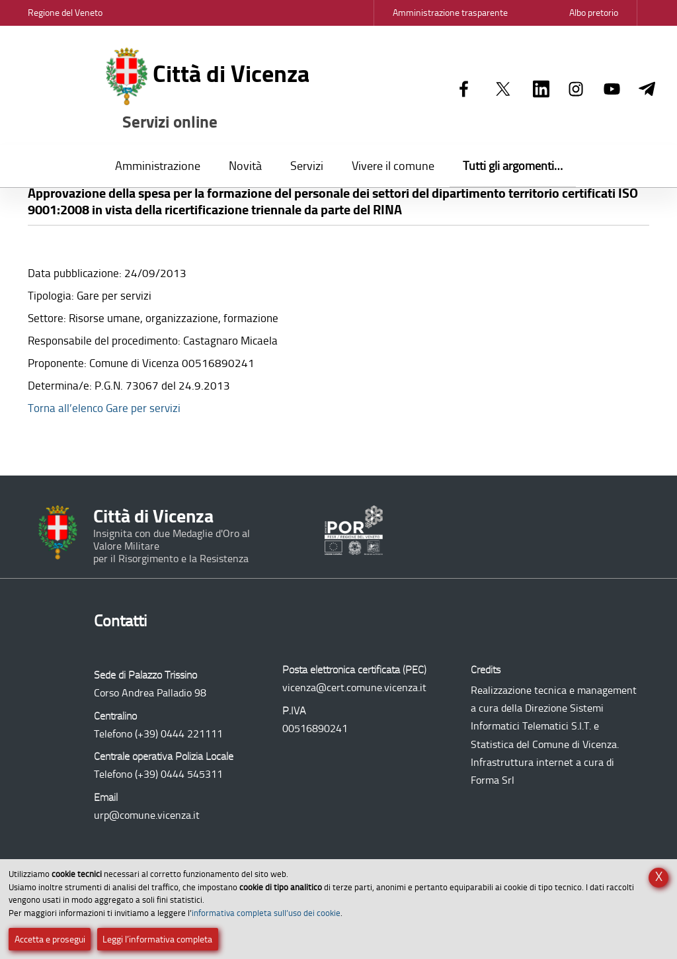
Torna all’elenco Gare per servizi (104, 408)
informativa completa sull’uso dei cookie (266, 913)
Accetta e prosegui (50, 939)
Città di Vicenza (208, 91)
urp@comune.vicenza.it (147, 815)
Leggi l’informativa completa (157, 939)
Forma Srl (492, 780)
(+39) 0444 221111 (179, 734)
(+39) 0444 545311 (179, 774)
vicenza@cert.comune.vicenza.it (354, 687)
